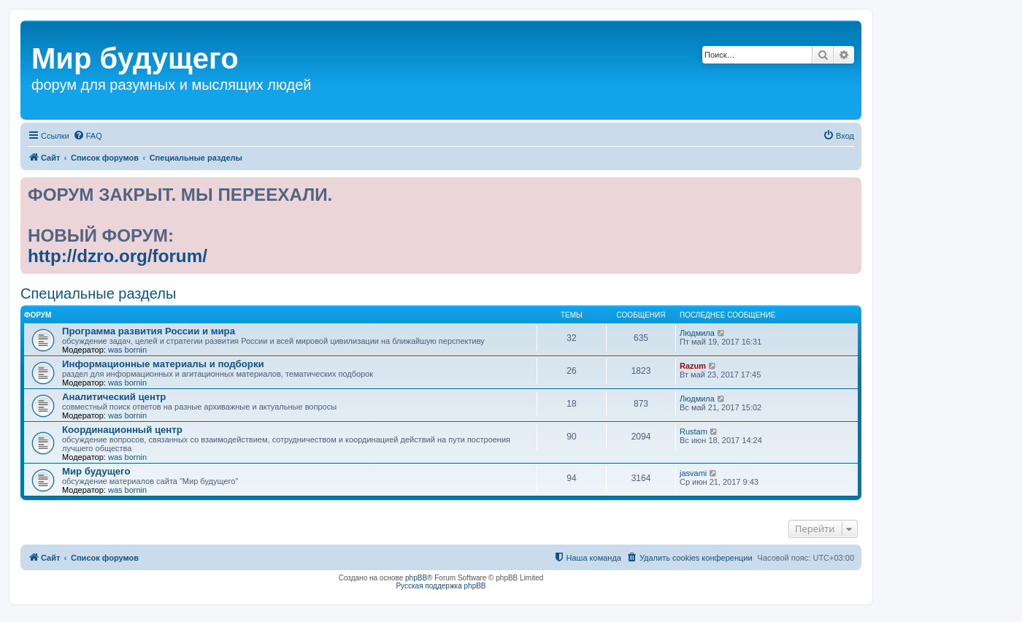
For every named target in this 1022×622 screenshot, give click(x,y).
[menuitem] (87, 136)
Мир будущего (96, 471)
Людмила (697, 333)
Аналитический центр (114, 396)
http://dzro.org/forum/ (117, 256)
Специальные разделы (98, 293)
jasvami (693, 473)
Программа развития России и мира (148, 331)
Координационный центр (122, 429)
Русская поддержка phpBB (440, 586)
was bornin (127, 349)
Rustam (693, 431)
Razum (693, 365)
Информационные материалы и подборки (163, 363)
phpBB (416, 578)
